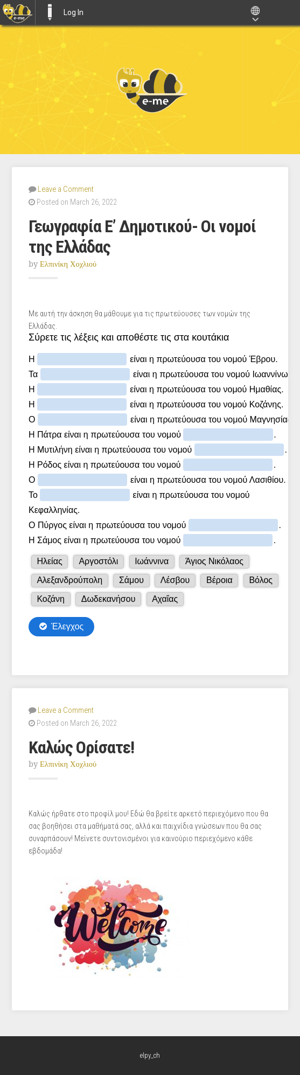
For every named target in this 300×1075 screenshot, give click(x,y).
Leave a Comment (66, 189)
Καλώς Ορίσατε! (81, 747)
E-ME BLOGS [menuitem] (50, 12)
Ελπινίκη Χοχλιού (68, 264)
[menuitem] (17, 12)
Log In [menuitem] (73, 12)
